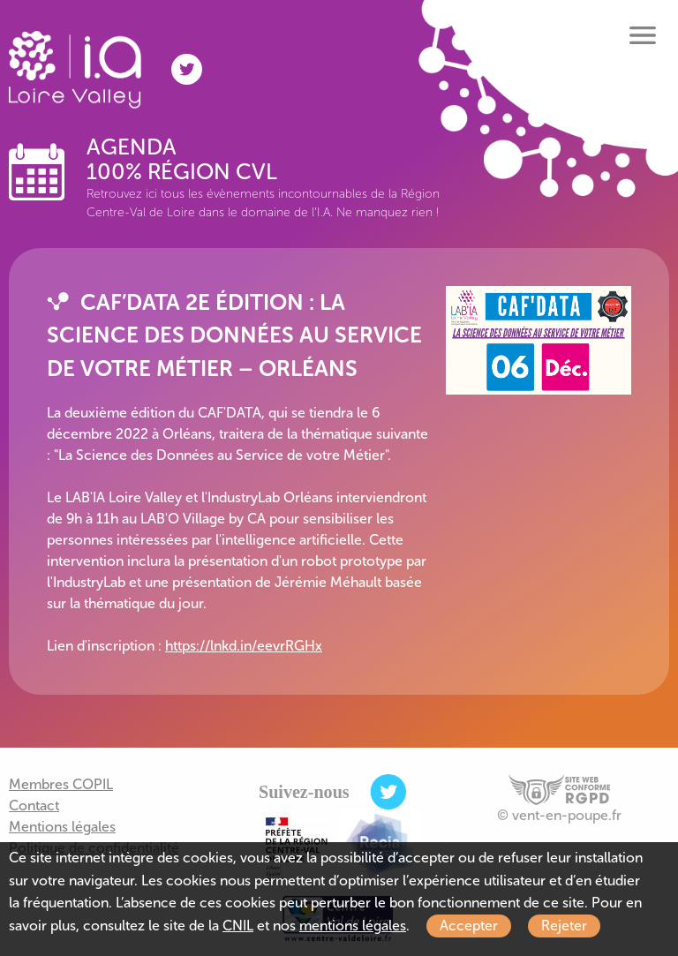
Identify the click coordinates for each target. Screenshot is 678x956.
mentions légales (352, 925)
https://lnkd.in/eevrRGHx (243, 645)
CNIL (237, 925)
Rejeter (564, 925)
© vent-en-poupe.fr (559, 815)
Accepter (469, 925)
